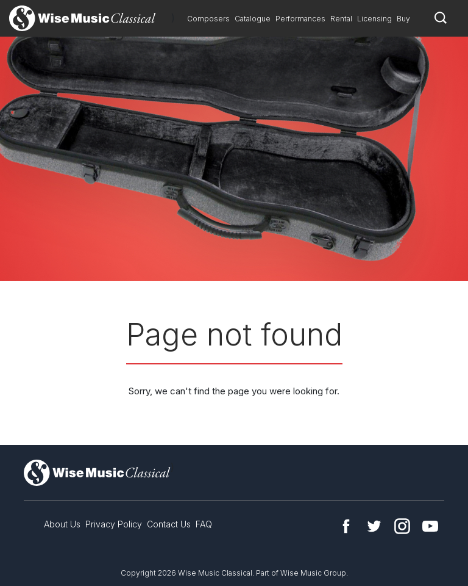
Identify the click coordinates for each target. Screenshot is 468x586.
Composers (208, 18)
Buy (403, 18)
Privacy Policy (113, 524)
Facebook (346, 526)
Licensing (374, 18)
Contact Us (169, 524)
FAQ (204, 524)
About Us (62, 524)
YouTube (430, 526)
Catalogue (253, 18)
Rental (341, 18)
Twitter (374, 526)
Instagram (402, 526)
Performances (300, 18)
